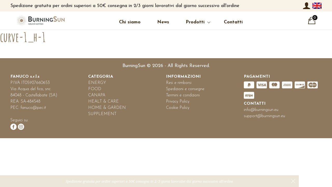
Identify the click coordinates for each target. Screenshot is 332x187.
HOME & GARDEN (107, 108)
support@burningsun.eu (264, 116)
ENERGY (97, 83)
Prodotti (195, 22)
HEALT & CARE (103, 101)
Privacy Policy (177, 101)
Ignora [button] (293, 181)
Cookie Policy (177, 108)
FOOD (94, 89)
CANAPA (96, 95)
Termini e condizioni (183, 95)
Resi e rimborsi (178, 83)
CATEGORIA (100, 77)
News (163, 22)
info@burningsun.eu (261, 110)
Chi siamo (130, 22)
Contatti (233, 22)
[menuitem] (317, 5)
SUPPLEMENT (102, 114)
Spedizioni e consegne (185, 89)
